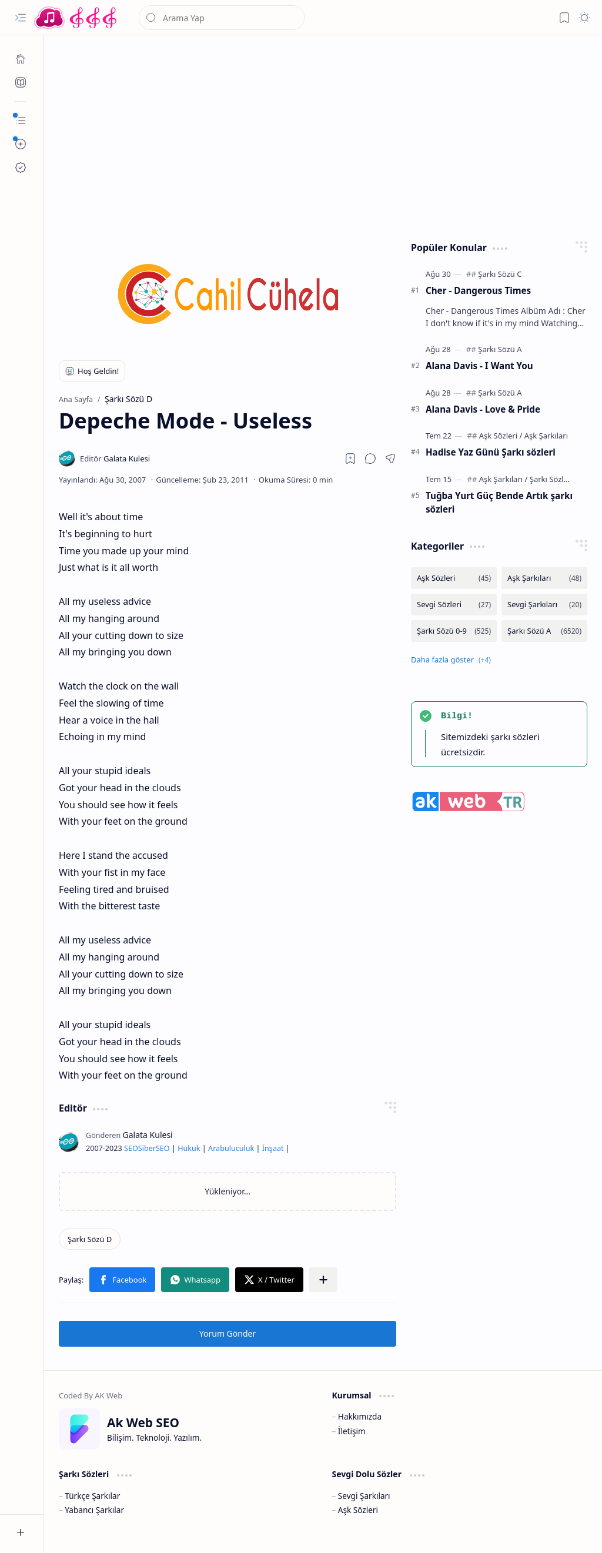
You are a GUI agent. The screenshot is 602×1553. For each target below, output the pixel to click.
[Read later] (350, 458)
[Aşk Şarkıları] (546, 435)
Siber (147, 1148)
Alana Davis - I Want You (479, 365)
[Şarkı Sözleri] (551, 479)
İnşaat (273, 1148)
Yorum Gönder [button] (227, 1333)
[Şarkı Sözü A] (499, 349)
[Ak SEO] (20, 82)
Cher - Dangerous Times (478, 290)
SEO (131, 1148)
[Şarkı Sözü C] (499, 274)
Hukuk (189, 1148)
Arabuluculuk (231, 1148)
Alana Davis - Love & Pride (483, 409)
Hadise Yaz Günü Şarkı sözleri (491, 452)
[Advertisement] (323, 135)
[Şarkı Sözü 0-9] (454, 631)
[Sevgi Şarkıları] (544, 604)
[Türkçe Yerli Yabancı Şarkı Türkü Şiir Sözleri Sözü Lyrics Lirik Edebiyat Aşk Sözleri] (76, 17)
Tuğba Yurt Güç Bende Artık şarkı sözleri (499, 502)
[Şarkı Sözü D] (90, 1239)
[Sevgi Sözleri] (454, 604)
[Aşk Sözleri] (501, 435)
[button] (20, 17)
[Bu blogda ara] (221, 17)
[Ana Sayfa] (20, 59)
